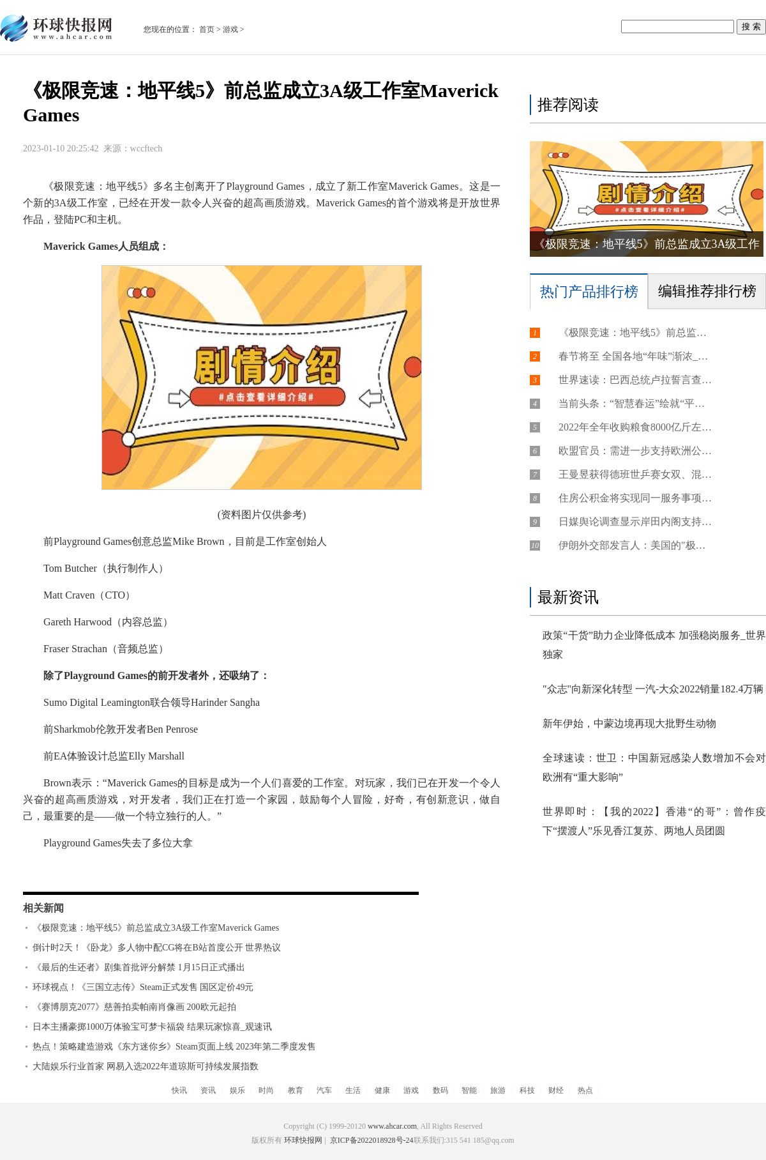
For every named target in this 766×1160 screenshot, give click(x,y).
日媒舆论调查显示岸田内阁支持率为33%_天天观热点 (635, 521)
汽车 (324, 1090)
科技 (527, 1090)
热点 (585, 1090)
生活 (353, 1090)
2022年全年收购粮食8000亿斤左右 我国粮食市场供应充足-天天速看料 (635, 427)
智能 (469, 1090)
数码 (440, 1090)
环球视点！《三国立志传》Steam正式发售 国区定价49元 (143, 987)
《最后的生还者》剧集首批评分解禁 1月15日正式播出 (139, 967)
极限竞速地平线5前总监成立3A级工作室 (177, 869)
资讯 (208, 1090)
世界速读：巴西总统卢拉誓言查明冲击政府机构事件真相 (635, 379)
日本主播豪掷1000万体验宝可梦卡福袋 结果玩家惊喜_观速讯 (152, 1027)
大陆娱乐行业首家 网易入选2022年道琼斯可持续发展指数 (146, 1066)
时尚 (266, 1090)
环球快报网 (303, 1140)
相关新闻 (43, 908)
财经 (556, 1090)
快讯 (179, 1090)
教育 (295, 1090)
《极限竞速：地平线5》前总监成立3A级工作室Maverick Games (156, 928)
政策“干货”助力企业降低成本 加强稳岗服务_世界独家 (654, 645)
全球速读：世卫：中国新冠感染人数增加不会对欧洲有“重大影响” (654, 767)
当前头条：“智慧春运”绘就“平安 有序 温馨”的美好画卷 (635, 403)
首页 (206, 29)
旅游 (498, 1090)
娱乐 (237, 1090)
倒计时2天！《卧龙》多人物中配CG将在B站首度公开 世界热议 (157, 947)
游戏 (230, 29)
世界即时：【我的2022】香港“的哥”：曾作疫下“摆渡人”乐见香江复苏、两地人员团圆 (654, 821)
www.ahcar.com (392, 1126)
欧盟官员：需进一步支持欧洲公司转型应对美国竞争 (635, 450)
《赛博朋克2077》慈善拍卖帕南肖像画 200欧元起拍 (134, 1007)
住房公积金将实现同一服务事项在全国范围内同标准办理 (635, 497)
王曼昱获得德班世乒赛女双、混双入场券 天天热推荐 (635, 474)
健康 (382, 1090)
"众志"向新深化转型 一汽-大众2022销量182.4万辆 (653, 688)
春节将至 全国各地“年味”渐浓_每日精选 (635, 356)
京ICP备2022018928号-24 (371, 1140)
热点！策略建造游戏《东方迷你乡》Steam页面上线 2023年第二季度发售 (175, 1046)
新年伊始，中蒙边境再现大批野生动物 (629, 723)
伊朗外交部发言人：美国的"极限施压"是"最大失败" (635, 545)
